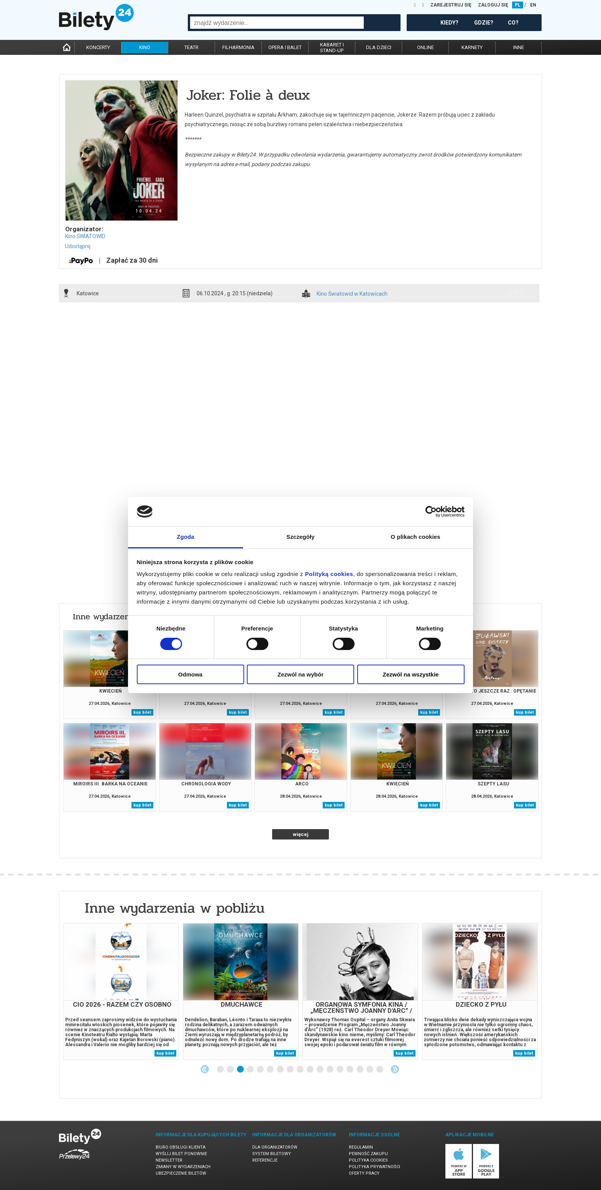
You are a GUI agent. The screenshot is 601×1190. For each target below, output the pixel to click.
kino (144, 47)
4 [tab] (251, 1069)
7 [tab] (280, 1069)
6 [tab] (270, 1069)
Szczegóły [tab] (300, 536)
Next (395, 1069)
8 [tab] (290, 1069)
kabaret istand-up (332, 47)
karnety (472, 47)
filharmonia (238, 47)
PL (518, 5)
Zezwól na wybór (300, 674)
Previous (204, 1069)
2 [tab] (231, 1069)
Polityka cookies (368, 1160)
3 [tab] (241, 1069)
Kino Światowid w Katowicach (352, 294)
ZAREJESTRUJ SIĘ (450, 5)
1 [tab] (221, 1069)
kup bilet (142, 712)
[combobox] (277, 22)
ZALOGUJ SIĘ (493, 5)
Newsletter (169, 1160)
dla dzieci (378, 47)
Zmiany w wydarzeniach (183, 1166)
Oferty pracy (364, 1173)
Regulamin (361, 1147)
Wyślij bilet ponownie (181, 1153)
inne (518, 47)
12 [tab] (330, 1069)
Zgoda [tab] (185, 536)
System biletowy (271, 1153)
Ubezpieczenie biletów (181, 1173)
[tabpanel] (121, 991)
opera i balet (285, 47)
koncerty (98, 47)
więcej (301, 834)
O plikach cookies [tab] (415, 536)
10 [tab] (310, 1069)
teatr (191, 47)
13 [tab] (340, 1069)
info (516, 293)
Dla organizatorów (274, 1147)
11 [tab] (320, 1069)
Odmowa (190, 674)
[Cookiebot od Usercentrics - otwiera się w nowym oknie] (431, 511)
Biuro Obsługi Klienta (180, 1147)
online (425, 47)
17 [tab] (380, 1069)
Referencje (265, 1160)
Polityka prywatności (374, 1166)
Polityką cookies (329, 574)
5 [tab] (260, 1069)
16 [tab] (370, 1069)
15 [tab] (360, 1069)
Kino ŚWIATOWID (85, 236)
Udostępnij (77, 246)
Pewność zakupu (368, 1153)
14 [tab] (350, 1069)
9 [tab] (300, 1069)
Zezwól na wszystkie (411, 674)
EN (533, 5)
